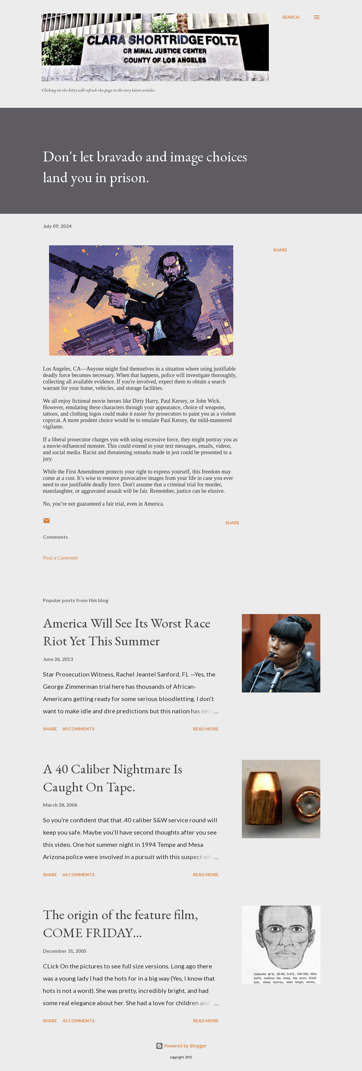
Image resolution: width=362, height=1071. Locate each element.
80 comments (78, 728)
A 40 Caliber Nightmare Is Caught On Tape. (112, 777)
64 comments (78, 874)
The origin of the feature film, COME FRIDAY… (120, 923)
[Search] (290, 17)
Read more (206, 728)
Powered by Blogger (181, 1046)
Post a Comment (60, 557)
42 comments (78, 1020)
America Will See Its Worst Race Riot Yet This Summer (126, 632)
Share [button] (280, 249)
